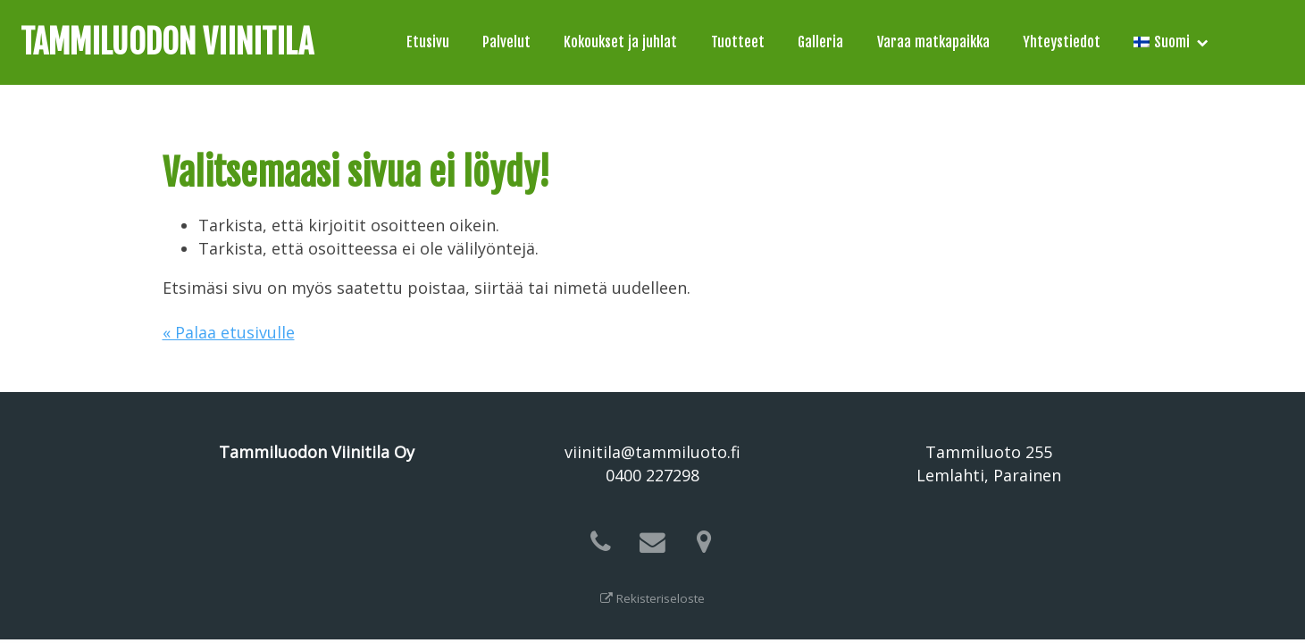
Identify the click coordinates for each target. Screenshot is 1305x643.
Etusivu (427, 42)
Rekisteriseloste (652, 598)
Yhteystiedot (1061, 42)
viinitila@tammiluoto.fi (652, 452)
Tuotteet (738, 42)
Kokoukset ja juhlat (620, 42)
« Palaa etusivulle (229, 332)
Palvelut (506, 42)
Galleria (820, 42)
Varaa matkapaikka (933, 42)
